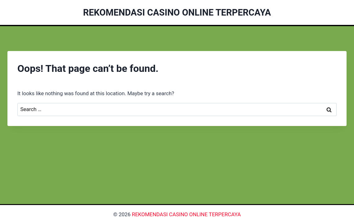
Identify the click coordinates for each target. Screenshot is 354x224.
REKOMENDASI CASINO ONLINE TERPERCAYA (186, 214)
